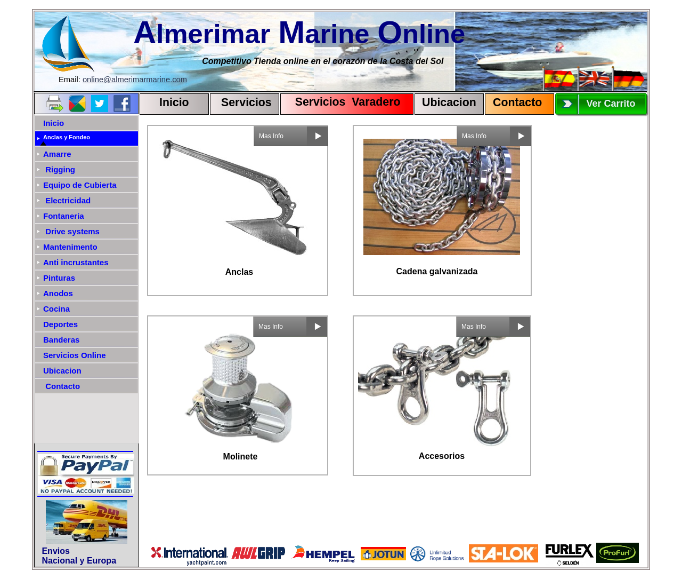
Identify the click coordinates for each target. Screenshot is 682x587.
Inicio (174, 102)
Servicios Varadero (343, 102)
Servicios (246, 102)
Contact (514, 102)
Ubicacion (449, 102)
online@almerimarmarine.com (135, 79)
